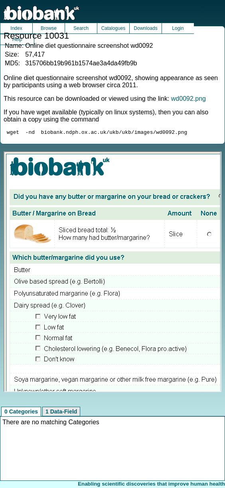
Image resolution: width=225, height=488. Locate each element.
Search (81, 28)
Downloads (145, 28)
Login (178, 28)
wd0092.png (188, 98)
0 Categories (21, 413)
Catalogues (113, 28)
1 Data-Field (61, 413)
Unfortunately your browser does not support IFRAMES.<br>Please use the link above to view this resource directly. (112, 273)
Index (16, 28)
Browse (49, 28)
